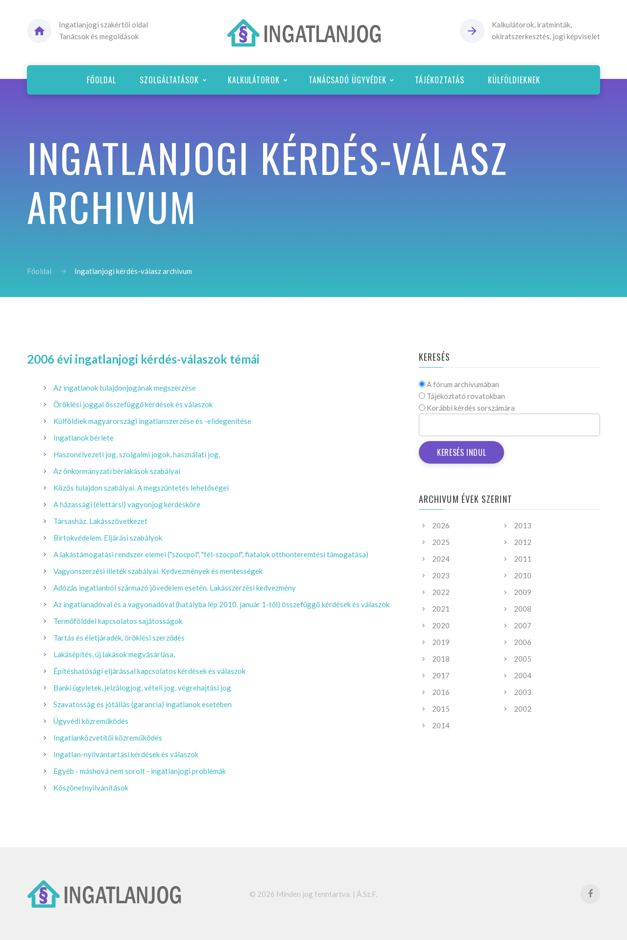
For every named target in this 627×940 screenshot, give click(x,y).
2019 (441, 642)
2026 (441, 525)
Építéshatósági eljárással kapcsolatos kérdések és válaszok (149, 671)
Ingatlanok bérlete (83, 437)
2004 (522, 675)
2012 (522, 542)
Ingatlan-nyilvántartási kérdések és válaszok (125, 754)
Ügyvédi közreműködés (90, 721)
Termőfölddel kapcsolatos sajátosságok (117, 621)
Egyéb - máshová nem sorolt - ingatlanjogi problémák (139, 771)
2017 (441, 675)
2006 (522, 642)
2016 (441, 692)
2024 (441, 558)
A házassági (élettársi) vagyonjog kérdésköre (126, 504)
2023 (441, 575)
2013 (522, 525)
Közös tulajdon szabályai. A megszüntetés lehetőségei (141, 487)
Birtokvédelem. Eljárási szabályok (107, 537)
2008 (522, 608)
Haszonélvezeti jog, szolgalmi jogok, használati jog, (136, 454)
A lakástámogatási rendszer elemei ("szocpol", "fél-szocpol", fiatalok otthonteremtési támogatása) (210, 554)
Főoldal (39, 271)
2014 (441, 725)
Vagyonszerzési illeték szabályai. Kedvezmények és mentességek (158, 571)
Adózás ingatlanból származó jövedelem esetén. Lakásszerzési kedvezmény (174, 587)
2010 (522, 575)
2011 (522, 558)
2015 (441, 708)
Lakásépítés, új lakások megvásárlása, (114, 654)
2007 (522, 625)
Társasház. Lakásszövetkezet (100, 521)
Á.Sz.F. (367, 894)
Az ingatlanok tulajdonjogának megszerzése (124, 387)
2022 (441, 592)
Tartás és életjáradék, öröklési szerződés (119, 637)
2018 (441, 658)
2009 (522, 592)
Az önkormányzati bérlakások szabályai (116, 471)
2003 (522, 692)
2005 (522, 658)
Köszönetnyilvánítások (90, 787)
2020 (441, 625)
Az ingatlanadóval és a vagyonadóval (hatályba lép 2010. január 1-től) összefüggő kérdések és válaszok (221, 604)
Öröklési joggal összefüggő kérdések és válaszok (133, 404)
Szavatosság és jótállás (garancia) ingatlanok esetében (142, 704)
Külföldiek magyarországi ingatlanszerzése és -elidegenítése (152, 421)
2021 (441, 608)
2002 (522, 708)
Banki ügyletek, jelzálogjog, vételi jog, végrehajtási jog (142, 687)
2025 (441, 542)
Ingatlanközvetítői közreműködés (107, 737)
